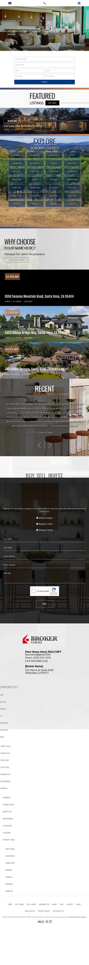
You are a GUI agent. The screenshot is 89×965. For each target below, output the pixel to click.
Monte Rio (17, 188)
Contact (69, 904)
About (54, 904)
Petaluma (72, 188)
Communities (44, 904)
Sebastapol (53, 196)
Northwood (35, 188)
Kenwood (54, 180)
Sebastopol (72, 196)
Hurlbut (35, 180)
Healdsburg (16, 180)
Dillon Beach (35, 163)
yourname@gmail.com (38, 654)
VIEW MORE (52, 103)
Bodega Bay (35, 155)
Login (78, 904)
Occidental (53, 188)
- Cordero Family (44, 433)
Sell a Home (31, 904)
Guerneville (72, 172)
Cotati (72, 155)
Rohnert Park (17, 196)
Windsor (72, 204)
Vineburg (53, 204)
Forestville (16, 172)
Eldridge (53, 163)
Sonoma (17, 204)
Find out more (16, 260)
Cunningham (17, 163)
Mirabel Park (72, 180)
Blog (62, 904)
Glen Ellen (54, 172)
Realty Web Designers (78, 917)
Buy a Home (19, 904)
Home (10, 904)
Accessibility (58, 911)
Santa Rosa (35, 196)
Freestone (35, 172)
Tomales (35, 204)
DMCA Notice (30, 911)
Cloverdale (53, 155)
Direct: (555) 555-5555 (38, 657)
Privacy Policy (44, 911)
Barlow (17, 155)
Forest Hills (72, 163)
